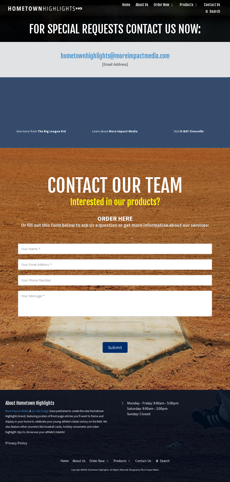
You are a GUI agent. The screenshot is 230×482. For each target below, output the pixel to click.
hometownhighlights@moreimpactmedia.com (115, 56)
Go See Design (40, 411)
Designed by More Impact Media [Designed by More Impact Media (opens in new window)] (144, 469)
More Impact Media (17, 411)
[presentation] (115, 329)
